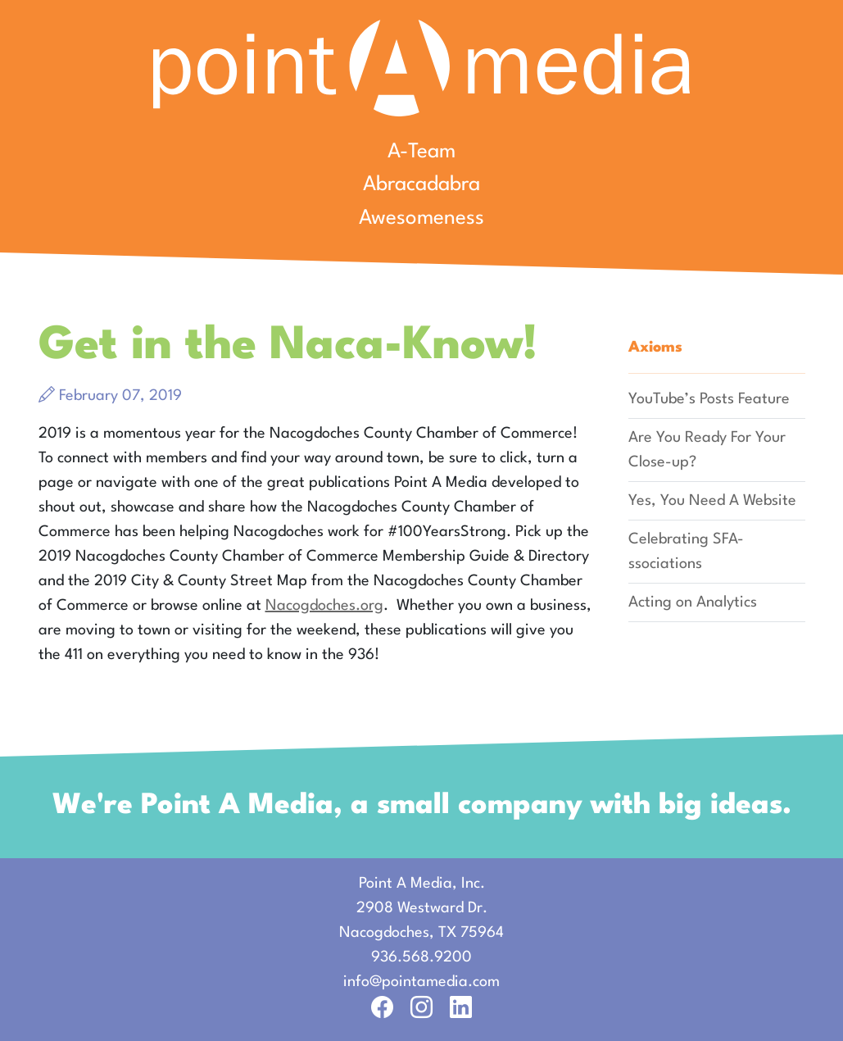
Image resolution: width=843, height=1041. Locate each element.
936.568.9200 (421, 957)
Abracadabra (421, 185)
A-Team (421, 152)
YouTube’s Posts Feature (709, 399)
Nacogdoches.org (324, 605)
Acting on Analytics (692, 602)
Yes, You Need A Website (712, 500)
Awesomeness (421, 218)
